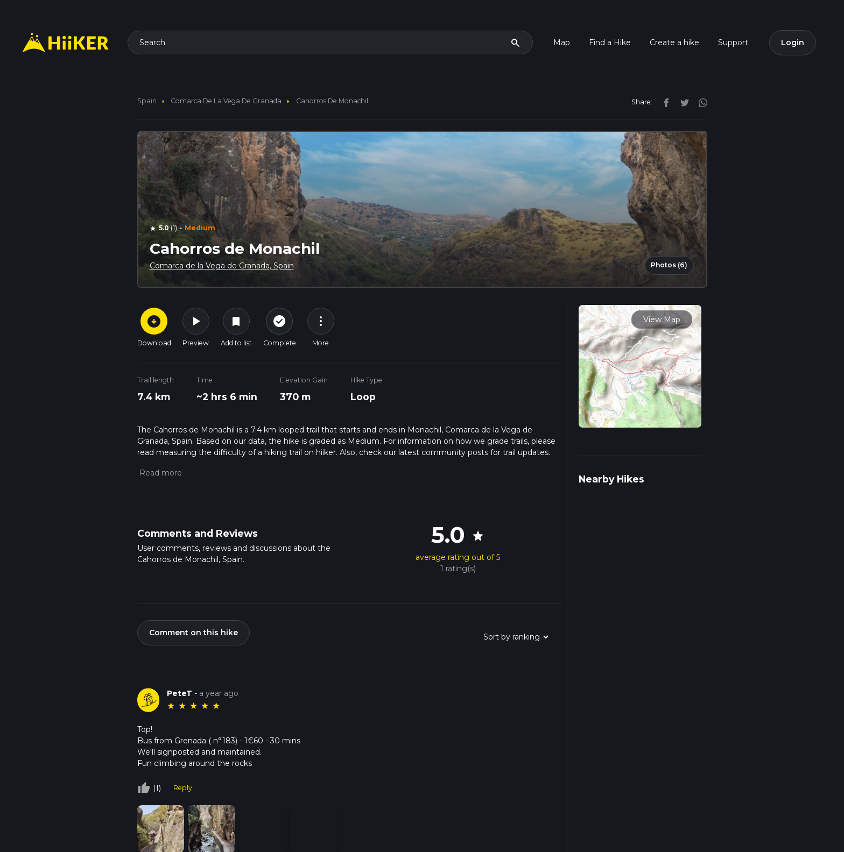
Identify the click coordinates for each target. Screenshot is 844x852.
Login (792, 42)
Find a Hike (610, 42)
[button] (159, 473)
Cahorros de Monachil (332, 101)
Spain (147, 101)
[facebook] (664, 101)
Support (733, 42)
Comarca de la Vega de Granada (226, 101)
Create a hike (674, 42)
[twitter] (682, 101)
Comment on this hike (193, 632)
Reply (182, 788)
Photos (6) (669, 265)
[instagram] (699, 101)
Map (561, 42)
